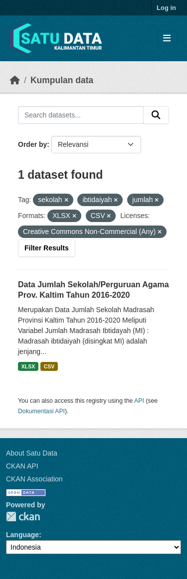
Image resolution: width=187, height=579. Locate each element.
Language (22, 535)
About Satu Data (31, 453)
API (139, 400)
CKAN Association (34, 479)
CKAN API (22, 466)
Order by (32, 144)
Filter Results (46, 248)
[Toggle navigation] (167, 38)
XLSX (28, 366)
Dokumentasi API (41, 411)
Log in (166, 7)
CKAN (23, 516)
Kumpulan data (61, 80)
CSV (49, 366)
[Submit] (156, 115)
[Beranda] (15, 80)
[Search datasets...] (81, 115)
